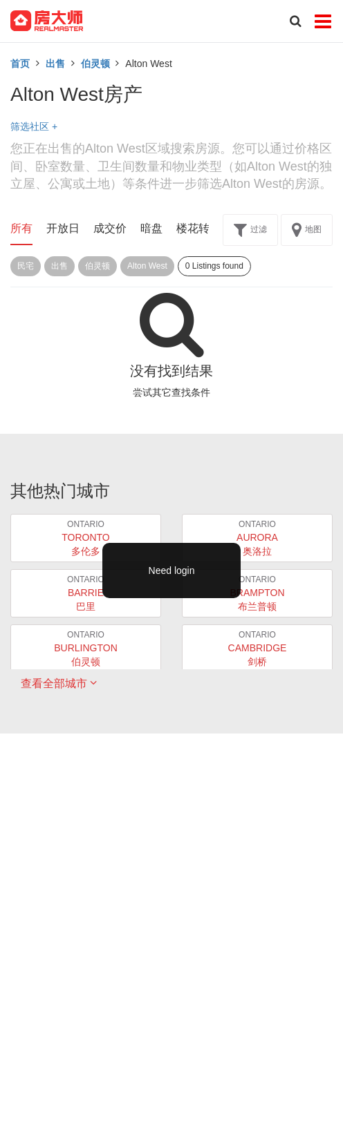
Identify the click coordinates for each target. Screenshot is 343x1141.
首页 (20, 63)
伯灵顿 (95, 63)
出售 (55, 63)
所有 (21, 228)
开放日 (63, 228)
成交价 (110, 228)
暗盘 (151, 228)
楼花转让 (198, 228)
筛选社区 (33, 126)
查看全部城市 (59, 683)
